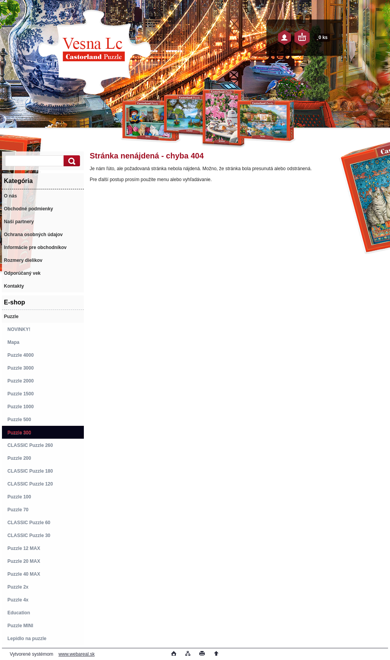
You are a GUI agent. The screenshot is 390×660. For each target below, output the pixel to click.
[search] (70, 161)
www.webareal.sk (76, 654)
